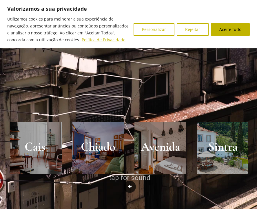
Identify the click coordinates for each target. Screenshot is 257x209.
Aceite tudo (230, 29)
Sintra (223, 146)
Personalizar (154, 29)
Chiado (98, 146)
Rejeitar (192, 29)
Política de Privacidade (103, 39)
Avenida (160, 146)
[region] (128, 24)
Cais (35, 146)
